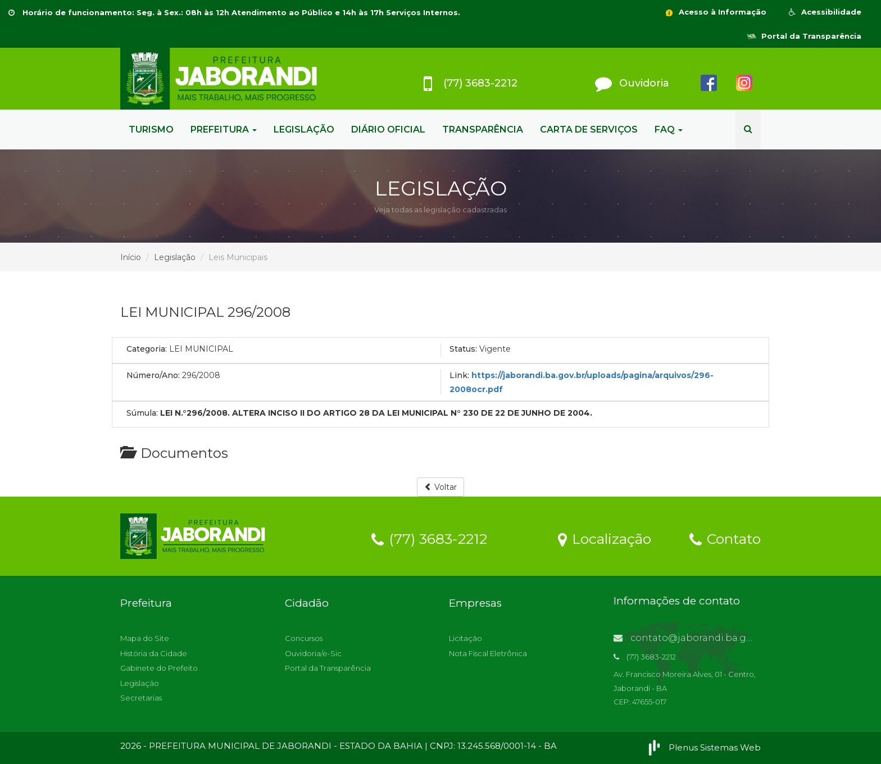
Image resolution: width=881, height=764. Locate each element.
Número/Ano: (153, 375)
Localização (604, 538)
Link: (459, 375)
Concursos (304, 638)
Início (130, 257)
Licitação (465, 638)
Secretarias (141, 697)
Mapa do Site (144, 638)
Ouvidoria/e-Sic (313, 653)
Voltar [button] (440, 487)
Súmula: (142, 413)
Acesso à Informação (715, 11)
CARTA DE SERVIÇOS (589, 129)
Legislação (175, 257)
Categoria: (146, 349)
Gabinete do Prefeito (159, 667)
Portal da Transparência (804, 35)
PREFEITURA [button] (223, 129)
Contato (725, 538)
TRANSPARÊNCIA (482, 129)
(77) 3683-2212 (429, 538)
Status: (463, 349)
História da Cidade (153, 653)
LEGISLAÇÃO (304, 129)
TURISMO (151, 129)
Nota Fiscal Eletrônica (488, 653)
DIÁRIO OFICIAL (388, 129)
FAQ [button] (669, 129)
